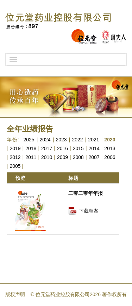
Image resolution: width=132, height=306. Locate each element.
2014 (94, 148)
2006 (109, 157)
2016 (62, 148)
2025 (28, 139)
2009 (62, 157)
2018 (30, 148)
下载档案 (89, 211)
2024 (44, 139)
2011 (30, 157)
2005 (15, 166)
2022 (77, 139)
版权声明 (15, 294)
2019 (15, 148)
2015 (78, 148)
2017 (46, 148)
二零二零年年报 (85, 193)
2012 (15, 157)
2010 (46, 157)
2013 (109, 148)
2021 (93, 139)
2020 (109, 139)
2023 (61, 139)
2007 (94, 157)
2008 (78, 157)
